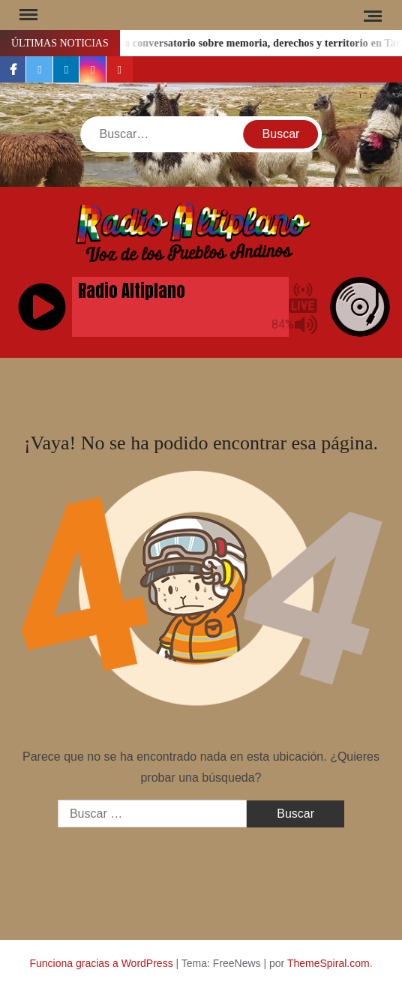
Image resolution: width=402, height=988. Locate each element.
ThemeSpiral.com (328, 963)
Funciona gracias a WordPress (100, 963)
